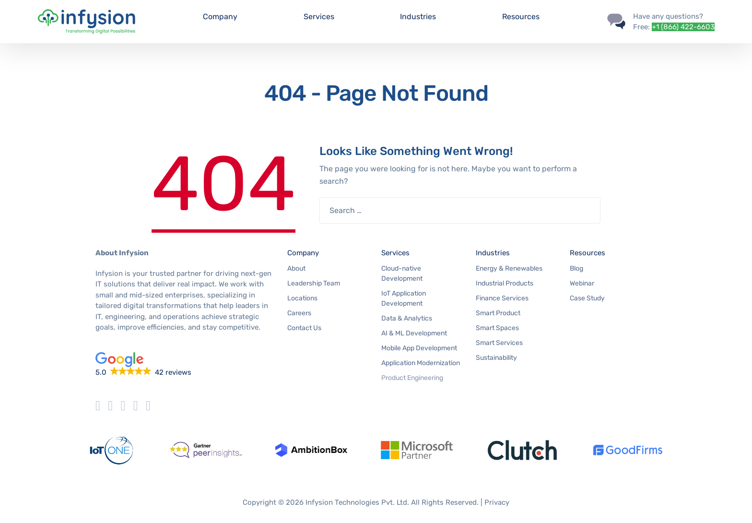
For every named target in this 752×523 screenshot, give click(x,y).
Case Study (587, 298)
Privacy (496, 502)
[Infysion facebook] (110, 406)
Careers (299, 313)
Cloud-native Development (402, 273)
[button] (184, 365)
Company (220, 16)
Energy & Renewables (509, 268)
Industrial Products (504, 283)
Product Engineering (412, 378)
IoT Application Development (403, 298)
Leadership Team (313, 283)
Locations (302, 298)
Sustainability (496, 358)
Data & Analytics (406, 318)
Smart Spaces (497, 328)
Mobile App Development (419, 348)
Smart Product (498, 313)
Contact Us (304, 328)
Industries (418, 16)
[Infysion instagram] (122, 406)
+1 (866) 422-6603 (683, 27)
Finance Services (502, 298)
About (296, 268)
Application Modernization (420, 363)
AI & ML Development (414, 333)
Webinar (582, 283)
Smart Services (499, 343)
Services (319, 16)
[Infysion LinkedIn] (148, 406)
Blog (576, 268)
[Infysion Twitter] (97, 406)
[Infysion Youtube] (135, 406)
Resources (521, 16)
